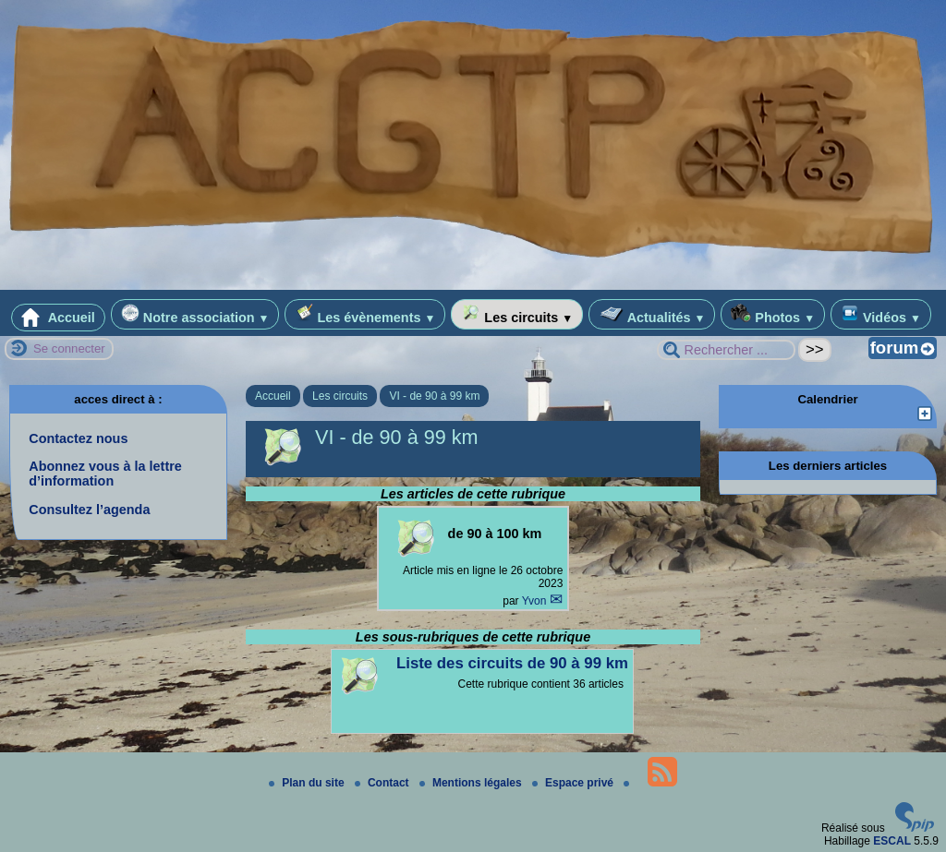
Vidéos (881, 314)
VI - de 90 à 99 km (434, 396)
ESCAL (892, 840)
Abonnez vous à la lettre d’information (105, 473)
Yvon (536, 600)
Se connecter (69, 348)
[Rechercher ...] (726, 350)
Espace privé (574, 782)
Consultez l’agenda (89, 509)
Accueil (58, 317)
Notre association (195, 314)
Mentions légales (472, 782)
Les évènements (365, 314)
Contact (383, 782)
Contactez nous (78, 438)
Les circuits (517, 314)
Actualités (652, 314)
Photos (773, 314)
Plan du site (308, 782)
